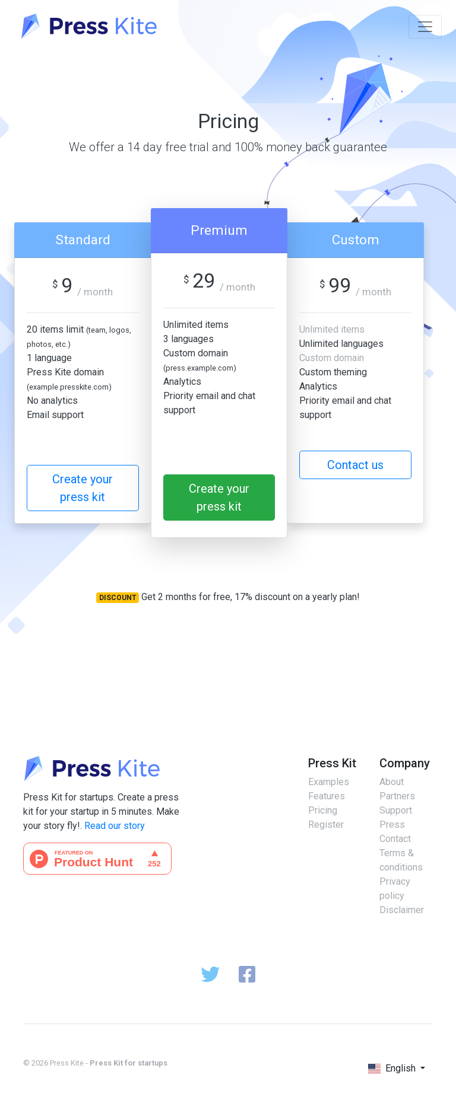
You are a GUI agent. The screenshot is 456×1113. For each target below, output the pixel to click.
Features (326, 796)
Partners (397, 796)
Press (392, 824)
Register (326, 824)
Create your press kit (82, 488)
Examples (328, 781)
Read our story (114, 825)
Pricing (322, 810)
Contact (395, 838)
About (391, 781)
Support (395, 810)
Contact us (355, 465)
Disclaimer (401, 910)
